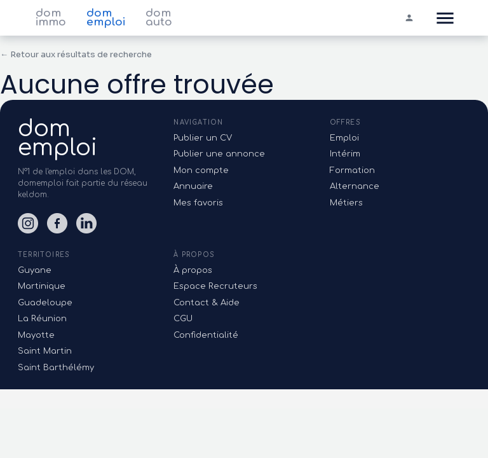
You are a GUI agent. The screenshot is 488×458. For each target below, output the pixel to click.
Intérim (345, 153)
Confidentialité (205, 335)
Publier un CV (202, 138)
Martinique (41, 286)
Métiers (346, 202)
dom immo (51, 18)
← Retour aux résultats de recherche (76, 54)
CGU (183, 318)
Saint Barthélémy (56, 367)
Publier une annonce (219, 153)
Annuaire (193, 186)
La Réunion (42, 318)
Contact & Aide (206, 302)
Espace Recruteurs (215, 286)
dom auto (159, 18)
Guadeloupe (45, 302)
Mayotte (36, 335)
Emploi (344, 138)
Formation (352, 170)
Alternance (354, 186)
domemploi (57, 138)
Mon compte (201, 170)
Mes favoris (198, 202)
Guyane (34, 270)
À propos (192, 270)
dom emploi (105, 18)
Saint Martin (45, 351)
